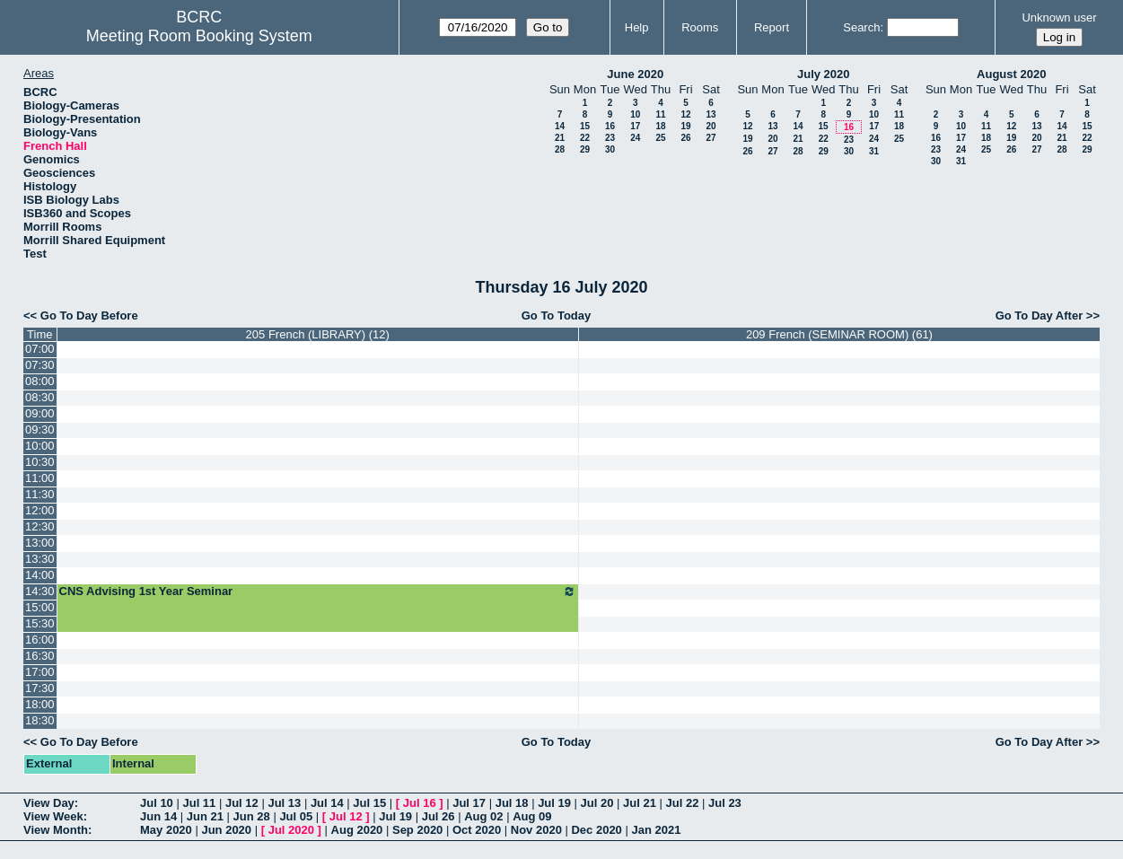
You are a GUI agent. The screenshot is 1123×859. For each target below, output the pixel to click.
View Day (49, 803)
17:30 (40, 688)
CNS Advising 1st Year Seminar (317, 591)
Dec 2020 (596, 830)
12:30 (40, 526)
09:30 (40, 429)
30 (610, 149)
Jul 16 (419, 803)
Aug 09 (532, 816)
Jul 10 (156, 803)
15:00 (40, 607)
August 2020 (1011, 74)
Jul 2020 (291, 830)
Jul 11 (198, 803)
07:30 (40, 365)
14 (560, 126)
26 (685, 138)
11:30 (40, 494)
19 (685, 126)
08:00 (40, 381)
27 (710, 138)
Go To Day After (1040, 315)
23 (610, 138)
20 (710, 126)
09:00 (40, 413)
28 (560, 149)
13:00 (40, 542)
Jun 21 (205, 816)
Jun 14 (158, 816)
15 (585, 126)
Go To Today (557, 315)
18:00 (40, 704)
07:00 (40, 348)
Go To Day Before (89, 315)
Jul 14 (327, 803)
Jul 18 (512, 803)
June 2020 (635, 74)
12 (685, 114)
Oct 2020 (476, 830)
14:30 (40, 591)
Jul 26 (438, 816)
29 (585, 149)
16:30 (40, 655)
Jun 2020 (226, 830)
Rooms (699, 27)
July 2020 (823, 74)
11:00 (40, 478)
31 (874, 151)
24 (635, 138)
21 (560, 138)
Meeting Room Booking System (199, 36)
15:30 (40, 623)
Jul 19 (554, 803)
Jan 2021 (655, 830)
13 (710, 114)
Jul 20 (597, 803)
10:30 (40, 462)
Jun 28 (251, 816)
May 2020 (166, 830)
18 (660, 126)
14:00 (40, 575)
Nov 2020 (536, 830)
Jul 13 (284, 803)
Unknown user (1059, 17)
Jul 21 (639, 803)
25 (660, 138)
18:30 (40, 720)
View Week (53, 816)
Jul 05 (295, 816)
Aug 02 (483, 816)
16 (610, 126)
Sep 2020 (417, 830)
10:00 (40, 445)
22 (585, 138)
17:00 (40, 672)
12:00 (40, 510)
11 (660, 114)
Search (861, 27)
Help (637, 27)
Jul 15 (369, 803)
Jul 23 (724, 803)
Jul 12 (242, 803)
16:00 (40, 639)
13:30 (40, 558)
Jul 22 (682, 803)
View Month (55, 830)
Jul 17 (469, 803)
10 (635, 114)
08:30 (40, 397)
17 (635, 126)
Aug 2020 (357, 830)
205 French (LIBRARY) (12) (318, 334)
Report (771, 27)
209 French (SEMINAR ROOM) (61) (839, 334)
